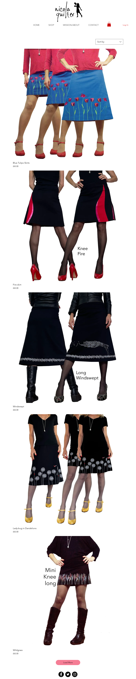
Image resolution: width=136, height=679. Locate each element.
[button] (51, 25)
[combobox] (109, 42)
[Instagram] (74, 674)
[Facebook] (61, 674)
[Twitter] (68, 674)
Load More (68, 662)
